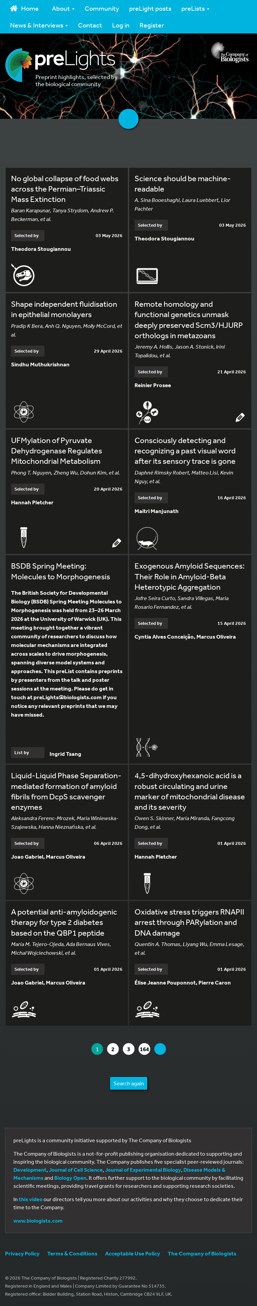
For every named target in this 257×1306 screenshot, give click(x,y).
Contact (90, 25)
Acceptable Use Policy (132, 1253)
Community (102, 8)
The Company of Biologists (202, 1253)
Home (24, 8)
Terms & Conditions (72, 1253)
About (63, 8)
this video (30, 1199)
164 (145, 1049)
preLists (195, 8)
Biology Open (70, 1177)
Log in (121, 25)
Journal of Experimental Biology (143, 1169)
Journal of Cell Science (76, 1169)
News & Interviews (39, 25)
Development (30, 1169)
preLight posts (150, 8)
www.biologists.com (38, 1220)
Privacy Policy (22, 1253)
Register (152, 25)
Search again (128, 1083)
